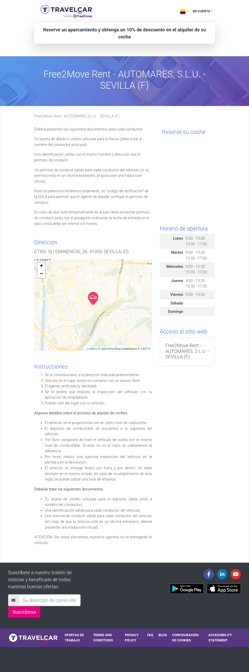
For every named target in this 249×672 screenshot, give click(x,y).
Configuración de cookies (185, 637)
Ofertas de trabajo (74, 637)
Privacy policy (132, 637)
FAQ (150, 635)
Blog (163, 635)
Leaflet (91, 348)
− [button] (41, 274)
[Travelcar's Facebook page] (208, 574)
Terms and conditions (103, 637)
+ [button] (41, 266)
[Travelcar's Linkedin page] (222, 574)
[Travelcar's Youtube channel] (235, 574)
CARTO (146, 348)
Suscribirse (24, 612)
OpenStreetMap (111, 348)
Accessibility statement (220, 637)
